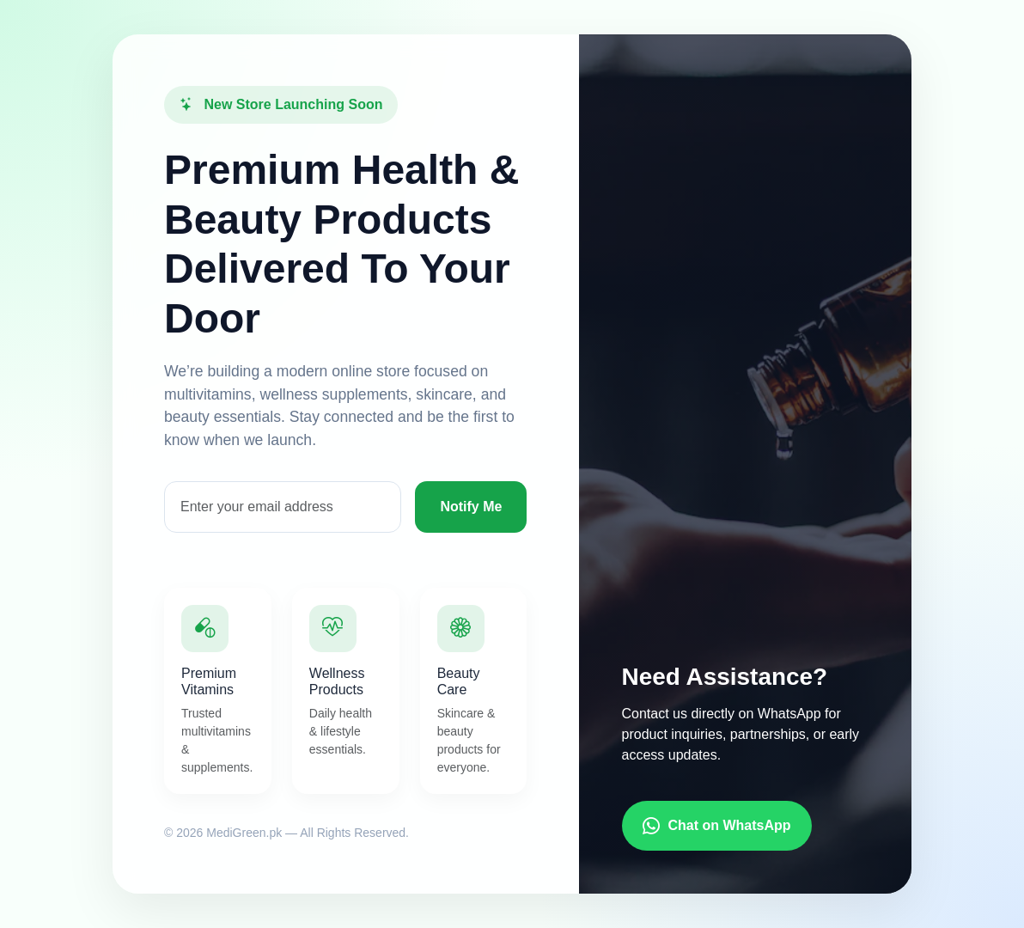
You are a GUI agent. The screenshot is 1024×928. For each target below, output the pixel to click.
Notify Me (471, 506)
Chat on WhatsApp (717, 826)
